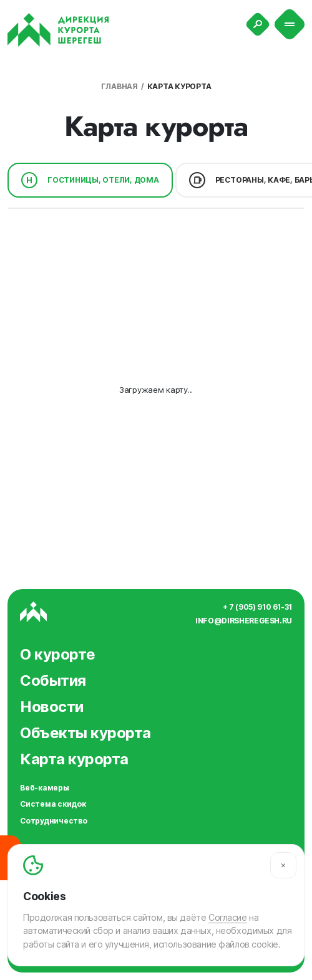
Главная (119, 86)
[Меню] (290, 24)
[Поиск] (258, 24)
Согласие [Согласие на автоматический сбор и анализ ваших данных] (227, 917)
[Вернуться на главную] (58, 30)
